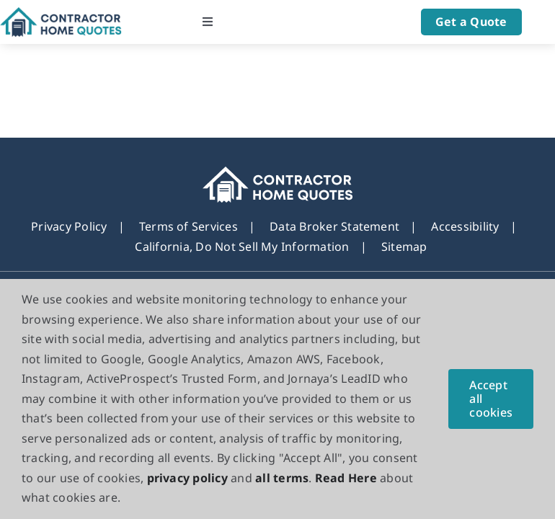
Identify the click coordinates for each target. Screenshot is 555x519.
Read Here (346, 478)
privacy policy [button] (187, 478)
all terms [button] (281, 478)
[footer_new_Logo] (278, 173)
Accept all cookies (490, 398)
